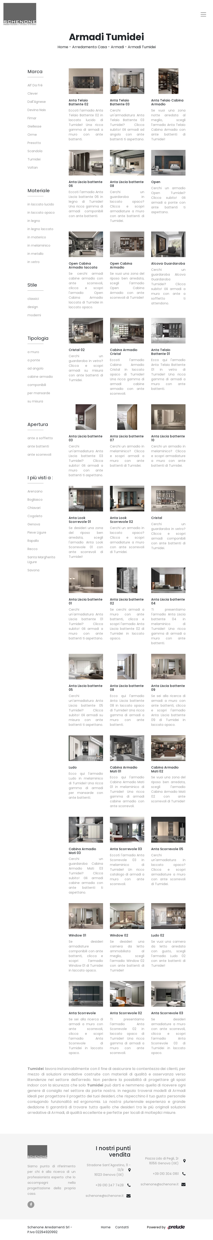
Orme (32, 134)
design (32, 307)
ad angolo (35, 368)
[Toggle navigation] (203, 14)
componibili (36, 385)
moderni (34, 315)
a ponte (33, 360)
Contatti (122, 1227)
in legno (33, 220)
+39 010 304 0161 (166, 1173)
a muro (33, 352)
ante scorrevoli (39, 454)
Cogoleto (34, 516)
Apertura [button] (37, 424)
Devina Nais (36, 110)
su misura (35, 401)
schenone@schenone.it (105, 1195)
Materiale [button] (38, 190)
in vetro (33, 262)
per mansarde (38, 393)
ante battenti (38, 446)
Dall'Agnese (36, 101)
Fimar (31, 118)
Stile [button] (32, 285)
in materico (36, 237)
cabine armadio (40, 376)
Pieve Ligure (36, 532)
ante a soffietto (40, 438)
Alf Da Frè (35, 85)
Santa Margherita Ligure (41, 559)
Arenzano (35, 491)
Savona (33, 570)
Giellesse (34, 126)
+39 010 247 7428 (110, 1185)
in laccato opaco (41, 212)
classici (33, 298)
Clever (32, 93)
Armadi (117, 47)
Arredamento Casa (89, 47)
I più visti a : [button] (40, 477)
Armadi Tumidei (142, 47)
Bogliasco (35, 499)
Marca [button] (35, 71)
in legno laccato (40, 229)
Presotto (34, 143)
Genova (33, 524)
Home (62, 47)
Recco (32, 549)
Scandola (34, 151)
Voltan (32, 167)
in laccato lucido (40, 204)
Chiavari (34, 508)
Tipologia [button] (38, 338)
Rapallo (33, 540)
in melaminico (38, 245)
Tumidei (34, 159)
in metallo (35, 253)
